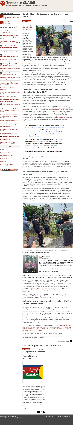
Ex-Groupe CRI (3, 158)
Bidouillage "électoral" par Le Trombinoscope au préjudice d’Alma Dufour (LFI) (9, 83)
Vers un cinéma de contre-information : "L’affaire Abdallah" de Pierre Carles (9, 115)
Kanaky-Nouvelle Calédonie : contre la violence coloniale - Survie (27, 28)
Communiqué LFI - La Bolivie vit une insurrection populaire (8, 143)
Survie (63, 20)
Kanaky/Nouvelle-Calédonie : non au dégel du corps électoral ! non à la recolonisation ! (33, 355)
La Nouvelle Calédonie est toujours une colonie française (37, 64)
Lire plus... (10, 146)
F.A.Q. (50, 9)
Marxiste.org (3, 161)
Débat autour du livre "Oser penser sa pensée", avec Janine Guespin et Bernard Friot (10, 47)
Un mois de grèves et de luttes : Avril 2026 (10, 92)
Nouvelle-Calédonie (27, 21)
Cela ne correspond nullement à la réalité (33, 113)
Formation (35, 9)
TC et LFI (43, 9)
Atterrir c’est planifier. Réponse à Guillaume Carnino (8, 125)
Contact (57, 9)
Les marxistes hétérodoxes (6, 133)
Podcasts (26, 9)
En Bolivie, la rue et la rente (6, 96)
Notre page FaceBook (5, 152)
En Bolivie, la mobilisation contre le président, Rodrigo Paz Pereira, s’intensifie (9, 138)
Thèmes (17, 9)
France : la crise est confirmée (7, 52)
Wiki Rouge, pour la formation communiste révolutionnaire (7, 165)
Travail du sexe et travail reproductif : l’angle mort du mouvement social (9, 42)
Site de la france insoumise (6, 155)
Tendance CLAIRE (20, 2)
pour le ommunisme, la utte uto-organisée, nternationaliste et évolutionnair (27, 5)
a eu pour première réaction (41, 288)
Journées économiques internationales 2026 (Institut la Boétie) (11, 17)
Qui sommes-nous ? (6, 9)
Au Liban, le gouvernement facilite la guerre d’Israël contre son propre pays (9, 109)
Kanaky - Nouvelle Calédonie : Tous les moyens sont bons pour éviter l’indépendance (47, 327)
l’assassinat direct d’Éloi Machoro (61, 117)
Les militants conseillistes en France (9, 129)
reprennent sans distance (57, 109)
